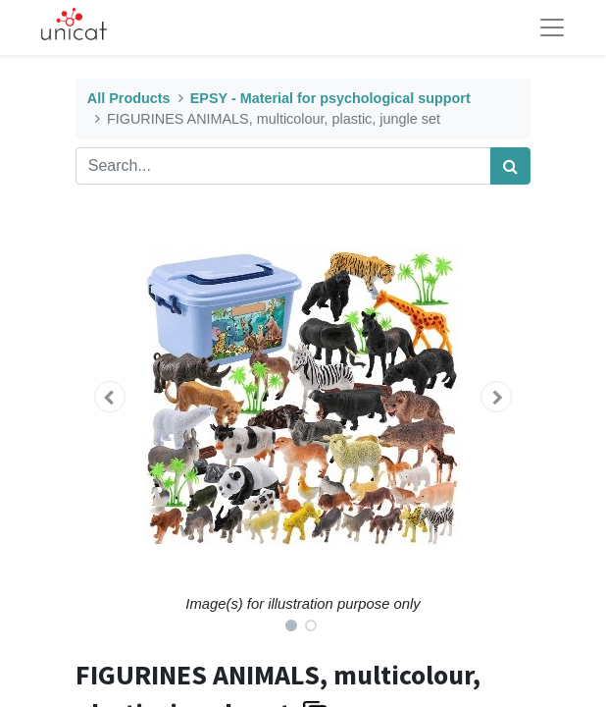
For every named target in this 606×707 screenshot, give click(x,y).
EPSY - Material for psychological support (330, 98)
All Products (129, 98)
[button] (110, 396)
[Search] (510, 166)
